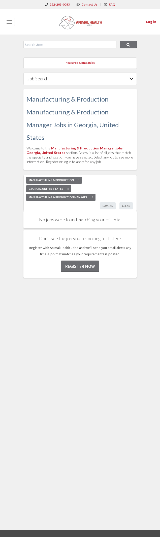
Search (128, 44)
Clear (126, 206)
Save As (108, 206)
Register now (80, 266)
